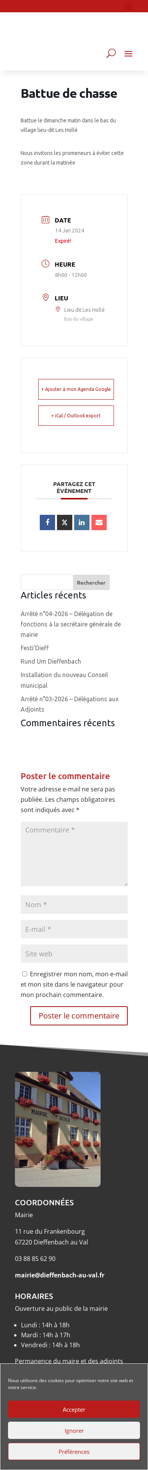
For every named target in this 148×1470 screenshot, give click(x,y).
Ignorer (74, 1430)
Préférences (74, 1451)
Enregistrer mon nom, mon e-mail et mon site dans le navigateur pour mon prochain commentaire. (74, 984)
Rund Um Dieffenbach (51, 661)
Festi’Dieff (35, 647)
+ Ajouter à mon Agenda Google (76, 389)
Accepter (74, 1409)
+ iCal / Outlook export (76, 415)
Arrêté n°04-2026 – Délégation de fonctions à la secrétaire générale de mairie (71, 624)
